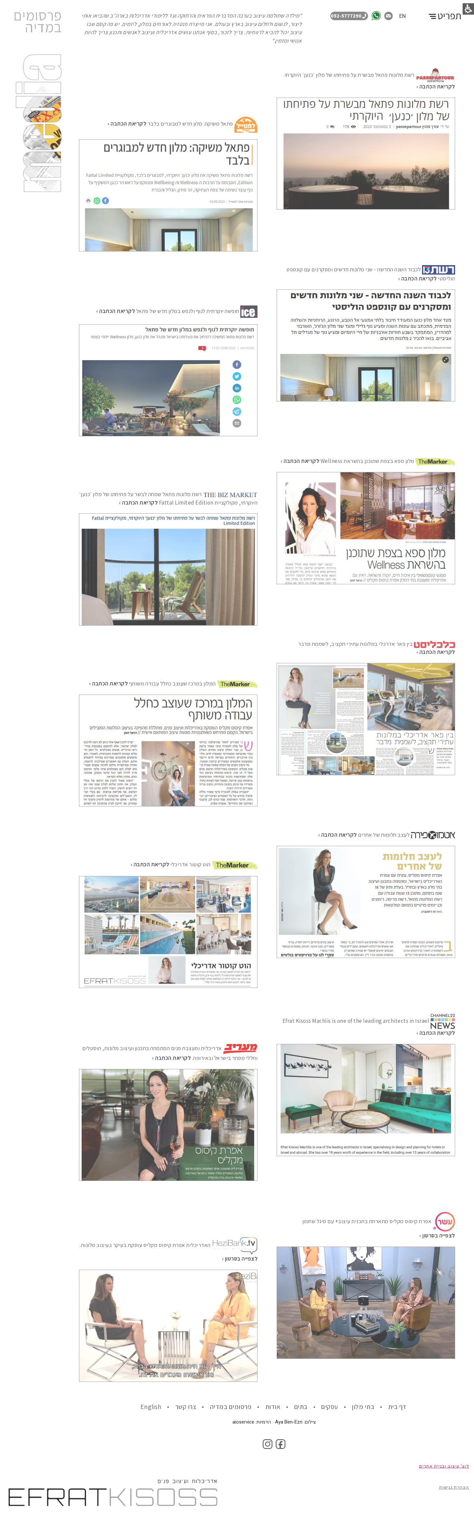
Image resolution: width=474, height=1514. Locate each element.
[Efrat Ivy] (171, 1058)
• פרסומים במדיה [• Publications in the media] (234, 1406)
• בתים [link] (305, 1406)
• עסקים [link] (333, 1406)
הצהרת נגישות (454, 1487)
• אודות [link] (276, 1406)
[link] (377, 15)
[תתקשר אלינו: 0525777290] (350, 15)
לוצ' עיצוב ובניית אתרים (444, 1466)
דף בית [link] (398, 1406)
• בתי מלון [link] (367, 1406)
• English (154, 1406)
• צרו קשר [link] (189, 1406)
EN (402, 16)
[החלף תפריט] (443, 12)
